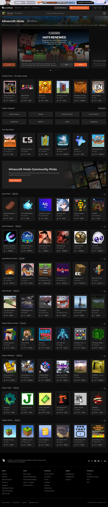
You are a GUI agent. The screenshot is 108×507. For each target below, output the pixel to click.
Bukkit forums (48, 488)
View (66, 64)
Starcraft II (5, 485)
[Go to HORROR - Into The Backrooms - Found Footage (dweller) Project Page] (98, 371)
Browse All (18, 13)
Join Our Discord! (49, 474)
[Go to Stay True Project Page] (45, 338)
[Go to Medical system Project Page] (80, 209)
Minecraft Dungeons (7, 491)
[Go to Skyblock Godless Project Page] (63, 145)
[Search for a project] (74, 13)
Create (27, 8)
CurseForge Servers (49, 491)
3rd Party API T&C (28, 485)
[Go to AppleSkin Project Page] (98, 403)
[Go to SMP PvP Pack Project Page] (45, 274)
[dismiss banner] (105, 3)
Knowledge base (70, 474)
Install (80, 64)
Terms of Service (6, 502)
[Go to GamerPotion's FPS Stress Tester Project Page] (98, 435)
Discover (10, 13)
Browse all (102, 108)
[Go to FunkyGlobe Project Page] (45, 306)
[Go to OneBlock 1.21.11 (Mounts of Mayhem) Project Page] (27, 435)
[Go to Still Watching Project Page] (63, 241)
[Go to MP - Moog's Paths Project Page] (10, 145)
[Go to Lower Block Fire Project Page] (10, 274)
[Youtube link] (95, 461)
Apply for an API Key (28, 482)
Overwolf (89, 474)
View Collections (15, 180)
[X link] (102, 461)
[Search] (104, 13)
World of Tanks (6, 493)
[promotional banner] (54, 2)
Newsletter (47, 482)
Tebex (88, 479)
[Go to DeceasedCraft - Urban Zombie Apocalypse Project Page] (27, 371)
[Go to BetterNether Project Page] (27, 91)
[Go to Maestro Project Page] (80, 145)
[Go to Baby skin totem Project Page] (98, 274)
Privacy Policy (16, 502)
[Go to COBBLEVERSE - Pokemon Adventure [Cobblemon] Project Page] (45, 371)
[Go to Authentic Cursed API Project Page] (45, 209)
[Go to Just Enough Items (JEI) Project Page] (27, 403)
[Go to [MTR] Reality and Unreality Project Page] (27, 306)
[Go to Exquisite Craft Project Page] (80, 274)
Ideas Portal (47, 476)
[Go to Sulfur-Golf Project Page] (98, 306)
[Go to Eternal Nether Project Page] (98, 91)
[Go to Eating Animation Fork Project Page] (10, 209)
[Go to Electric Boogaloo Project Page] (45, 145)
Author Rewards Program (30, 479)
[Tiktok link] (92, 461)
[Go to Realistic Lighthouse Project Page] (80, 306)
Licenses (24, 502)
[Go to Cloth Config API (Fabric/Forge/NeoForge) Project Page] (45, 403)
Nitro (88, 482)
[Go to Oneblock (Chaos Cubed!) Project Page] (10, 435)
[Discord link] (98, 461)
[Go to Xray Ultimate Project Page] (63, 338)
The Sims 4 (5, 482)
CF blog (46, 479)
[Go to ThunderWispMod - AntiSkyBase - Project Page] (27, 209)
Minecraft (4, 476)
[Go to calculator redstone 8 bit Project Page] (10, 306)
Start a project (27, 474)
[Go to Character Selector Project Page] (27, 145)
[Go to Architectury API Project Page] (63, 403)
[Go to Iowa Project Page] (63, 306)
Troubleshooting (70, 476)
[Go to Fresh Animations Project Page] (10, 338)
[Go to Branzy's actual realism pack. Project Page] (10, 241)
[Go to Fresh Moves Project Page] (27, 338)
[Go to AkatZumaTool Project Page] (63, 209)
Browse (18, 8)
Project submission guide (29, 476)
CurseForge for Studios (93, 476)
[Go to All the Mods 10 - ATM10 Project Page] (10, 371)
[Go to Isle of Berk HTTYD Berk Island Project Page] (63, 435)
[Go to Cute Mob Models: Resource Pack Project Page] (27, 274)
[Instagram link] (89, 461)
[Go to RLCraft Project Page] (80, 371)
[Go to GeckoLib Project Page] (10, 403)
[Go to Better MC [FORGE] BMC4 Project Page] (63, 371)
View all (15, 194)
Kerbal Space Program (8, 488)
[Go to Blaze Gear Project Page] (45, 91)
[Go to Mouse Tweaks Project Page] (80, 403)
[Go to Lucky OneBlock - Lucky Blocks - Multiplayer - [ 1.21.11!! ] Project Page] (45, 435)
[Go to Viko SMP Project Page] (98, 241)
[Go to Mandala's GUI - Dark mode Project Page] (80, 338)
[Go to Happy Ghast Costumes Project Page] (10, 91)
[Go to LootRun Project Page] (98, 209)
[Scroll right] (104, 194)
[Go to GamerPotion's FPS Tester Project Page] (80, 435)
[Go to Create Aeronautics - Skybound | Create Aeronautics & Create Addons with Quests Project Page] (98, 145)
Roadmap (46, 485)
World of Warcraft (7, 479)
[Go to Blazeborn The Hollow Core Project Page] (80, 91)
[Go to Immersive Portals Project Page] (63, 91)
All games (4, 474)
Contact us (68, 479)
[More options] (104, 8)
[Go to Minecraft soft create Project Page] (45, 241)
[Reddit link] (105, 461)
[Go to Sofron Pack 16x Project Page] (63, 274)
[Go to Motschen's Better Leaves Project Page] (98, 338)
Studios (35, 8)
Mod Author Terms (33, 502)
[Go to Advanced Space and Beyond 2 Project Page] (27, 241)
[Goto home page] (7, 8)
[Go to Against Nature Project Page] (80, 241)
